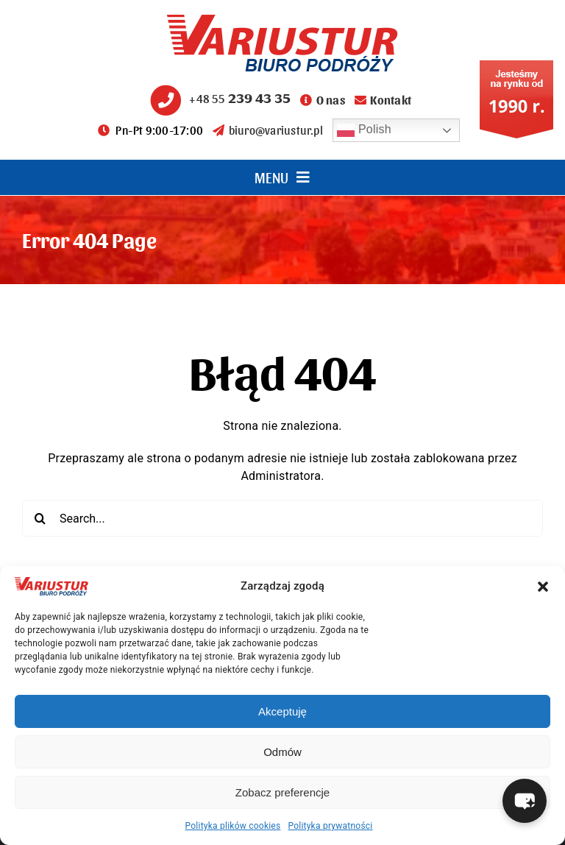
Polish (364, 130)
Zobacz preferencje (282, 792)
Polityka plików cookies (233, 826)
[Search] (40, 518)
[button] (543, 586)
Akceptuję (282, 711)
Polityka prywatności (330, 826)
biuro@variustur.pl (268, 130)
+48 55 (218, 98)
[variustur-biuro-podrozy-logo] (282, 20)
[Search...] (282, 518)
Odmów (282, 752)
